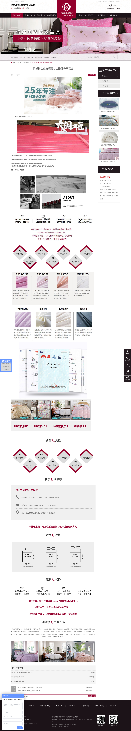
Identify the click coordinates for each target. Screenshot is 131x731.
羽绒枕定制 (22, 57)
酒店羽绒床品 (51, 15)
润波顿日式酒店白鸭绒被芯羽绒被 (112, 145)
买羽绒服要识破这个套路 (18, 681)
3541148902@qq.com (110, 189)
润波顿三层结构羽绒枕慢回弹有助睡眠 (113, 111)
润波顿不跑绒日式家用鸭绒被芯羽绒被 (113, 128)
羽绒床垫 (53, 57)
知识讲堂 (105, 86)
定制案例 (80, 15)
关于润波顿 (101, 15)
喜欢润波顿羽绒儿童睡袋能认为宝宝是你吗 (30, 687)
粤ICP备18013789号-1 (70, 724)
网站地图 (105, 1)
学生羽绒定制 (38, 15)
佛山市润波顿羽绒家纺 (27, 490)
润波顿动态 (26, 62)
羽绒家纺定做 (39, 57)
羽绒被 (27, 15)
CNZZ (60, 727)
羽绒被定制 (30, 57)
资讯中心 (72, 706)
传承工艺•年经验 (28, 6)
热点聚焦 (105, 81)
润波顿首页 (17, 15)
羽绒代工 (91, 15)
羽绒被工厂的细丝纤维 (17, 677)
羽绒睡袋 (46, 57)
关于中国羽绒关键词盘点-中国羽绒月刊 (29, 690)
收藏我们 (118, 1)
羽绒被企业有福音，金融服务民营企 (42, 62)
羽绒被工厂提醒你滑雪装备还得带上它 (22, 672)
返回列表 (92, 75)
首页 (19, 62)
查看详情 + (89, 687)
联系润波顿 (111, 1)
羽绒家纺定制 (45, 706)
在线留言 (99, 1)
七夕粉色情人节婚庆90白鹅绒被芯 (112, 162)
